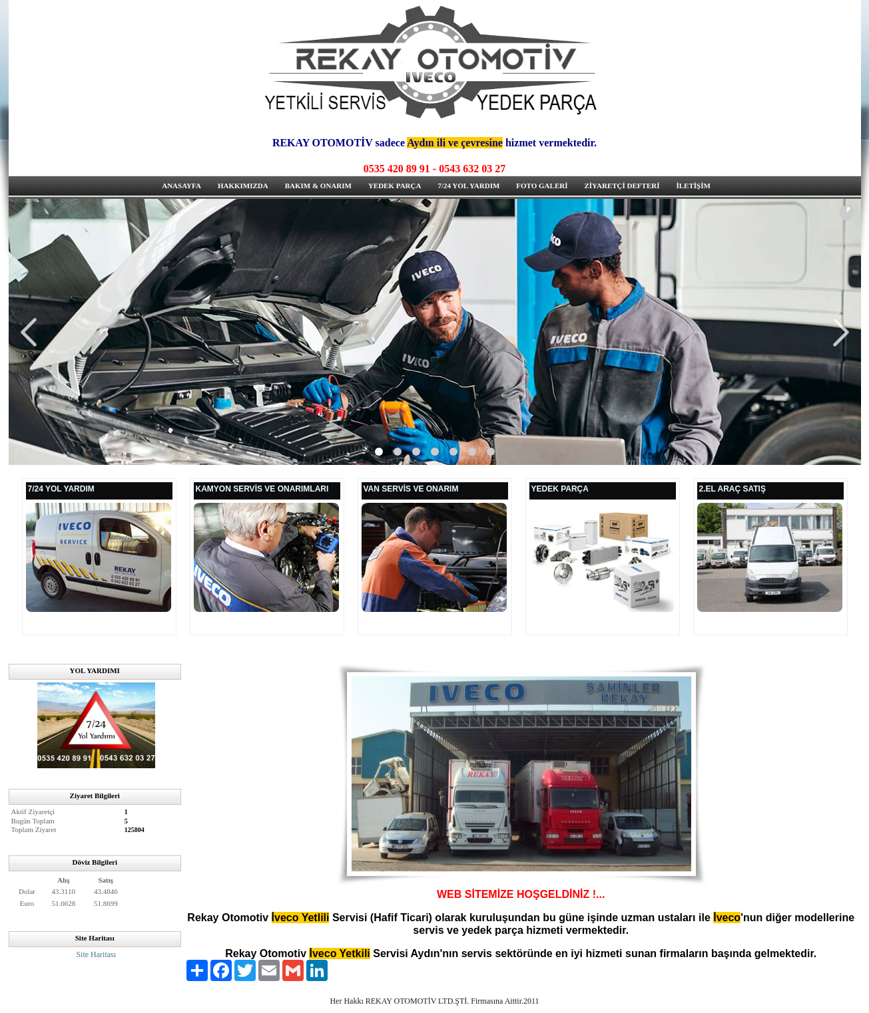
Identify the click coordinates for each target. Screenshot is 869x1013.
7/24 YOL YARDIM (468, 186)
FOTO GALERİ (541, 186)
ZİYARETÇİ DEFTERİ (621, 186)
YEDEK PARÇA (395, 186)
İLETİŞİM (693, 186)
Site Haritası (96, 954)
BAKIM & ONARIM (318, 186)
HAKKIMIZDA (243, 186)
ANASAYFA (181, 186)
